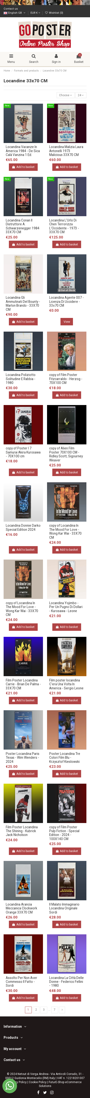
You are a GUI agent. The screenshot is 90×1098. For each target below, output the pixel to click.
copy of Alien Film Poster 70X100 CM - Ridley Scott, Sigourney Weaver (66, 454)
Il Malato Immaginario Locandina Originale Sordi (64, 908)
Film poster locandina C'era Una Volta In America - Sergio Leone (66, 684)
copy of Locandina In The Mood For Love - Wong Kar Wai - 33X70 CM (65, 531)
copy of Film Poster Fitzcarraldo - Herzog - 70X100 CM (65, 379)
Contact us (11, 8)
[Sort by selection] (66, 95)
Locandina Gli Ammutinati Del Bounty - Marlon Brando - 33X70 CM (23, 303)
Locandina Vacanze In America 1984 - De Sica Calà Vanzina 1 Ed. (23, 151)
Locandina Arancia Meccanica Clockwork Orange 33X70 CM (21, 908)
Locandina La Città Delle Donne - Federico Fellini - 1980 (66, 982)
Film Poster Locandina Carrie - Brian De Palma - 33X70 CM (23, 684)
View (67, 321)
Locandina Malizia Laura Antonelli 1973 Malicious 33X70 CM (66, 151)
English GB (15, 12)
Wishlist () (54, 12)
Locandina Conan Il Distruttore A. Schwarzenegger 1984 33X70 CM (22, 226)
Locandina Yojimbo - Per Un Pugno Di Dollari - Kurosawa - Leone (66, 607)
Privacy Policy (17, 1082)
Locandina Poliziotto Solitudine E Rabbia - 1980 (21, 379)
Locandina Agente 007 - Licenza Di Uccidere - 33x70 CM (66, 301)
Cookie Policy (38, 1082)
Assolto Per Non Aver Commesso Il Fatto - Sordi (21, 982)
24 (81, 95)
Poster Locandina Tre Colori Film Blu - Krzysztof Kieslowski (64, 758)
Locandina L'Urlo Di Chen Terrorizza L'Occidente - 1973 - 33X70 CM (64, 226)
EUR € (35, 12)
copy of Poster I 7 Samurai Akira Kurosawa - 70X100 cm (23, 452)
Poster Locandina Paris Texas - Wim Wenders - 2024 (22, 758)
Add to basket (23, 167)
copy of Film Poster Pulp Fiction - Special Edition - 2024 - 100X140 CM (64, 833)
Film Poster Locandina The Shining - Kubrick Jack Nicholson (22, 831)
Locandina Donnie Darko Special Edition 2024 (23, 527)
